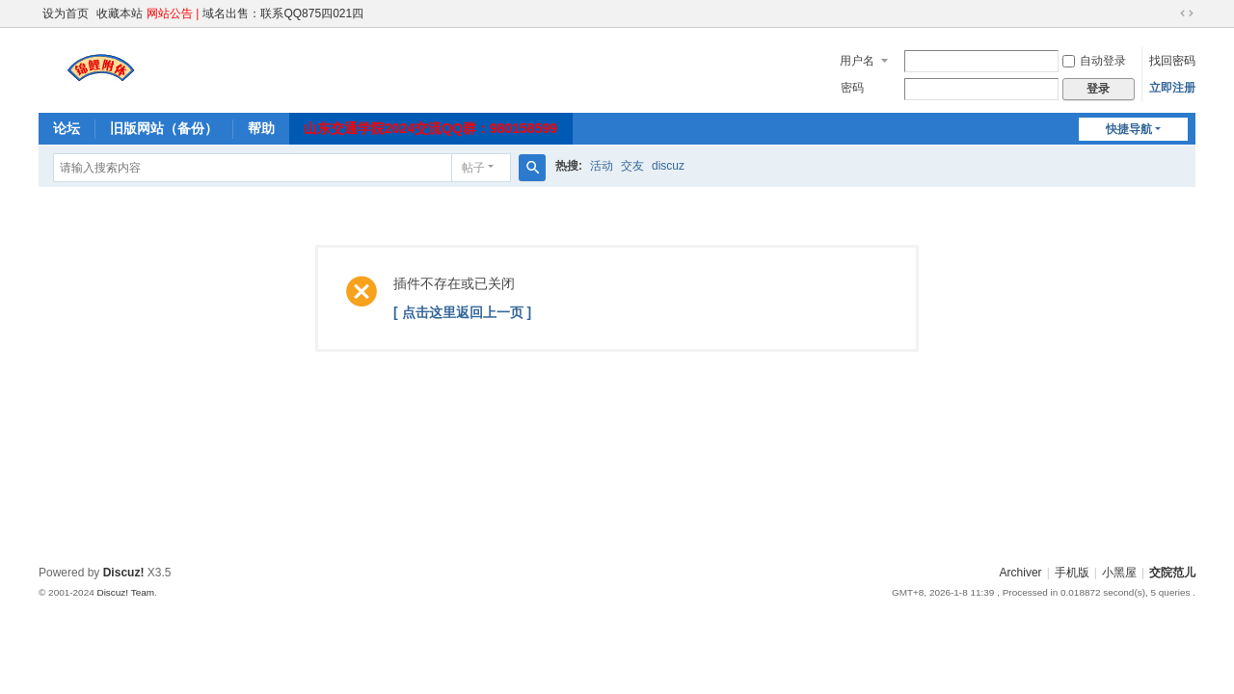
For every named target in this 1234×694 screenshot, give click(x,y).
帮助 (261, 128)
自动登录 (1094, 60)
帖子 (473, 167)
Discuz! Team (125, 592)
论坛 (66, 128)
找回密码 (1172, 60)
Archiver (1021, 572)
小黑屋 (1119, 572)
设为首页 (65, 13)
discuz (668, 166)
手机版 (1072, 572)
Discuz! (124, 572)
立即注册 (1172, 87)
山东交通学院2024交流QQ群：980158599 (430, 128)
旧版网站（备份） (164, 128)
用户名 (857, 60)
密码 (852, 87)
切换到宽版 (1186, 13)
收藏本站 (119, 13)
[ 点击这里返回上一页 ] (462, 312)
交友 (632, 166)
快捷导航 (1129, 129)
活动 (601, 166)
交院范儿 (1172, 572)
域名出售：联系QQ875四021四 (282, 13)
